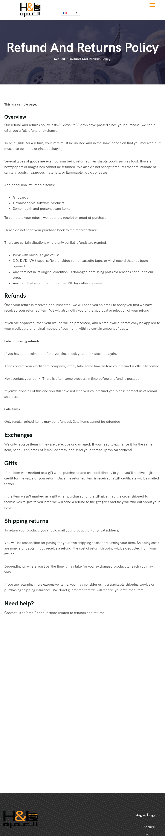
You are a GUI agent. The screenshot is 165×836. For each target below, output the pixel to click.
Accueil (59, 59)
